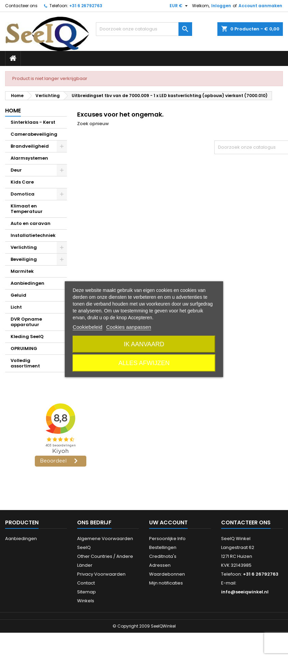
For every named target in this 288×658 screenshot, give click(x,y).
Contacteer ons (21, 6)
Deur (16, 170)
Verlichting (24, 247)
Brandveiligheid (30, 146)
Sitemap (86, 592)
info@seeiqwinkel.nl (245, 592)
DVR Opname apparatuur (26, 322)
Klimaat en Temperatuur (27, 209)
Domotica (22, 194)
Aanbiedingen (27, 283)
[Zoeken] (144, 29)
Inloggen (221, 6)
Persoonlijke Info (167, 538)
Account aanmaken (260, 6)
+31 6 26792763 (85, 6)
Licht (16, 307)
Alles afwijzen (144, 363)
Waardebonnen (167, 574)
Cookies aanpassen (128, 327)
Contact (86, 583)
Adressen (160, 565)
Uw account (168, 522)
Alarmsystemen (29, 158)
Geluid (18, 295)
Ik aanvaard (144, 344)
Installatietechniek (33, 235)
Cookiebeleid (87, 327)
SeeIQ (84, 547)
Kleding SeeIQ (27, 336)
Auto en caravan (31, 223)
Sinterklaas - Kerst (33, 122)
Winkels (85, 600)
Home (13, 111)
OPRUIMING (24, 348)
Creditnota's (162, 556)
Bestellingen (162, 547)
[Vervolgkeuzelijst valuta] (179, 6)
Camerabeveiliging (34, 134)
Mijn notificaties (166, 583)
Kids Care (22, 182)
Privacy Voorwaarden (101, 574)
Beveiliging (24, 259)
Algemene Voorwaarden (105, 538)
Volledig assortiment (25, 363)
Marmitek (22, 271)
